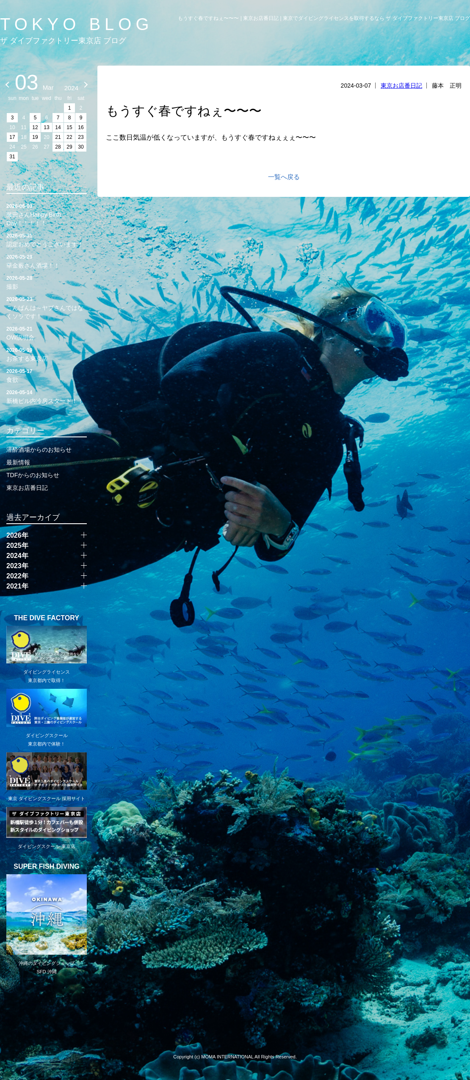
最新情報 (18, 462)
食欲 (46, 375)
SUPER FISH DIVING (47, 866)
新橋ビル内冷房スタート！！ (46, 396)
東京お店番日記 (401, 85)
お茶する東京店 (46, 354)
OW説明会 (46, 333)
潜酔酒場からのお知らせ (39, 449)
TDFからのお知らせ (32, 475)
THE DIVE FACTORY (46, 618)
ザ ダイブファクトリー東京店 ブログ (63, 40)
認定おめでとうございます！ (46, 240)
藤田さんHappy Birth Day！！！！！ (46, 214)
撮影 (46, 282)
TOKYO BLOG (76, 24)
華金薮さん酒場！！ (46, 261)
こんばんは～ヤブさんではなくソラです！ (46, 307)
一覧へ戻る (284, 176)
